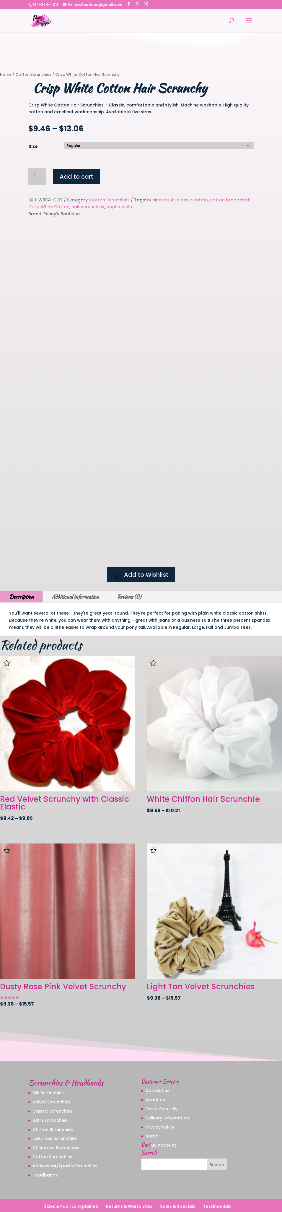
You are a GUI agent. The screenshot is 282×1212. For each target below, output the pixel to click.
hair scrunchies (87, 207)
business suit (161, 200)
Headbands (45, 1156)
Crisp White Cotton (48, 207)
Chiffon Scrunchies (52, 1111)
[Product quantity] (37, 176)
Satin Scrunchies (50, 1102)
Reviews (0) (129, 578)
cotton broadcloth (230, 200)
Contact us (157, 1072)
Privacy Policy (159, 1108)
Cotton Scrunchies (33, 74)
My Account (163, 1126)
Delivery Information (167, 1099)
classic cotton (192, 200)
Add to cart (76, 176)
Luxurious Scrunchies (54, 1120)
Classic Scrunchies (52, 1092)
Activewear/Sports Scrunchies (64, 1147)
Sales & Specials (177, 1188)
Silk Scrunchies (48, 1074)
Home (6, 74)
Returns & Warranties (129, 1188)
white (127, 207)
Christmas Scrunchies (55, 1129)
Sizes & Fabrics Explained (71, 1188)
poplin (113, 207)
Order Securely (161, 1090)
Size (33, 146)
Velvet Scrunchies (51, 1083)
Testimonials (217, 1188)
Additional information (75, 578)
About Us (155, 1081)
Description (21, 578)
